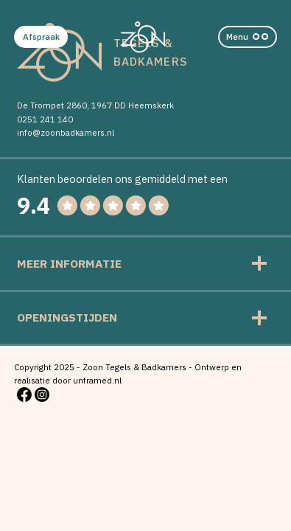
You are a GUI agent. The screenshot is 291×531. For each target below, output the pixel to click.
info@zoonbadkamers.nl (65, 132)
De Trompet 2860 (52, 105)
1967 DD (108, 105)
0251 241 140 (45, 119)
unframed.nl (97, 380)
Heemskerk (151, 105)
